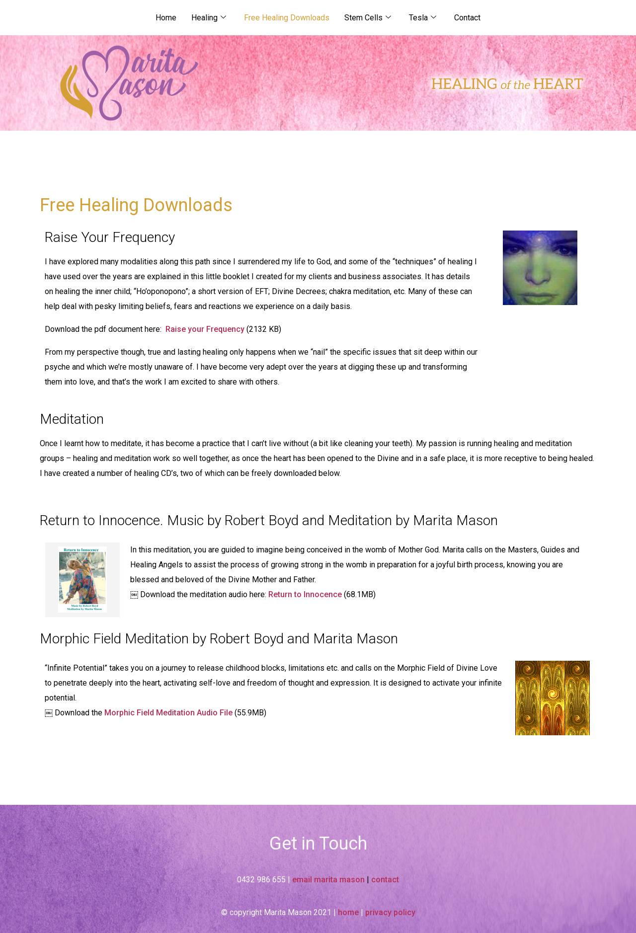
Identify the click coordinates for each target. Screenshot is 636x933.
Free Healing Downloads (286, 17)
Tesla (422, 17)
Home (166, 17)
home (348, 912)
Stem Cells (367, 17)
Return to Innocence (304, 594)
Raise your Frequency (204, 329)
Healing (208, 17)
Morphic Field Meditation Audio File (168, 712)
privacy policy (390, 912)
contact (385, 879)
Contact (467, 17)
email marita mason (328, 879)
